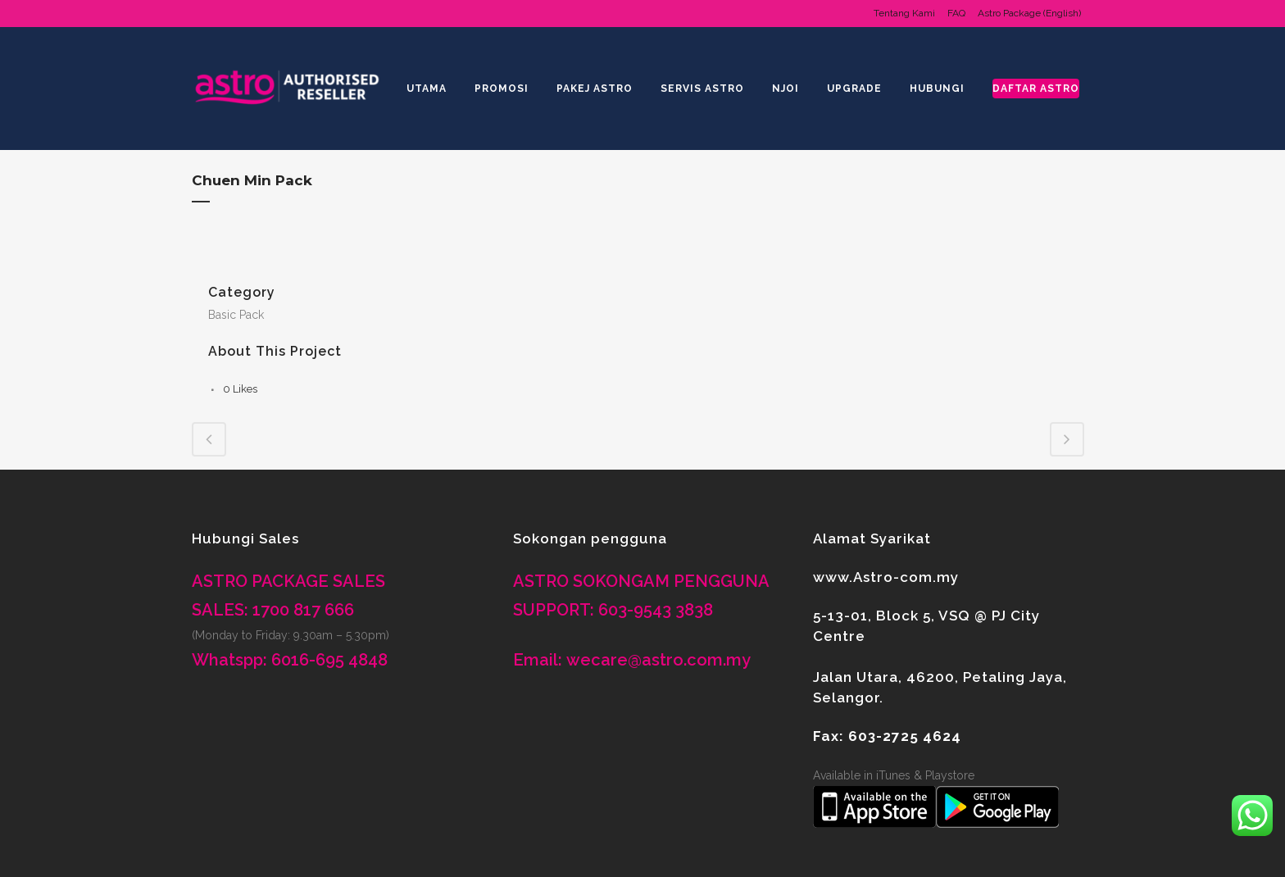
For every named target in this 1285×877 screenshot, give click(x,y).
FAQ (956, 13)
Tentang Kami (904, 13)
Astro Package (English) (1029, 13)
